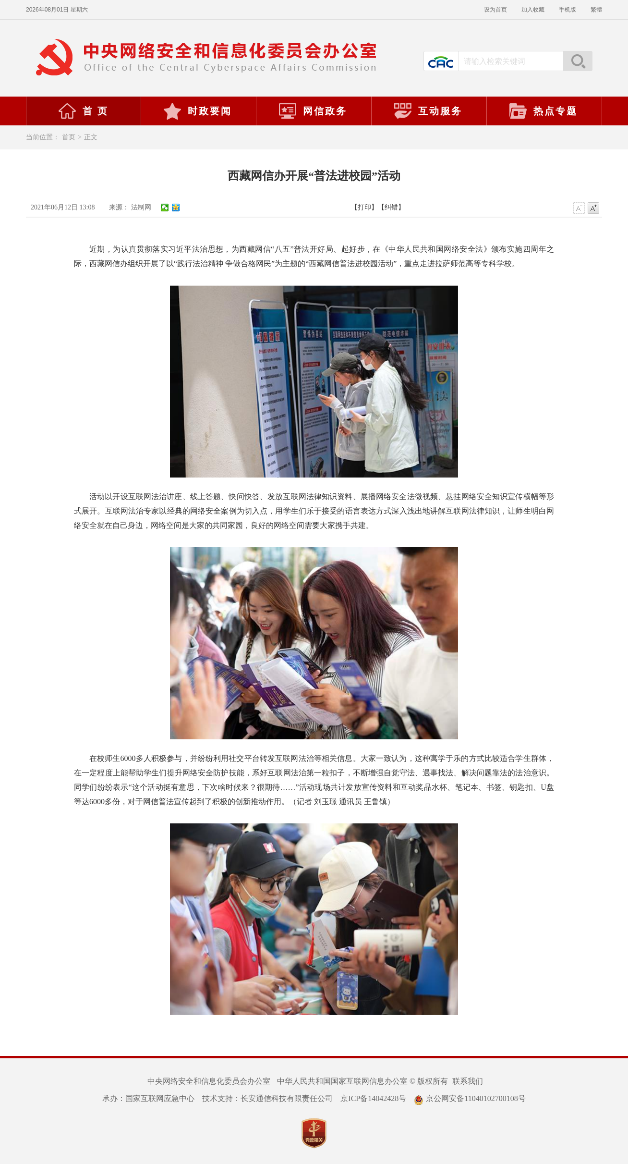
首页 (68, 137)
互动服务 (427, 111)
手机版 (567, 9)
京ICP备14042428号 (373, 1098)
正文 (90, 137)
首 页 (83, 111)
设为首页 (495, 9)
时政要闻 (197, 111)
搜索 (577, 61)
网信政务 (312, 111)
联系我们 (467, 1081)
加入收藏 (532, 9)
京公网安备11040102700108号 (469, 1098)
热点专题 (543, 111)
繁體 (596, 9)
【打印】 (364, 207)
